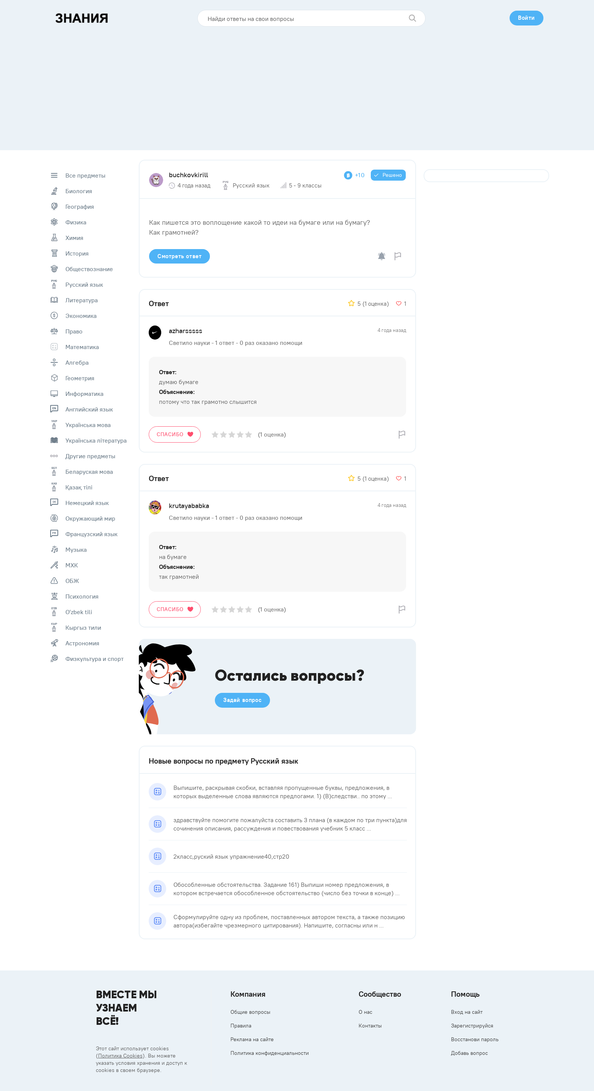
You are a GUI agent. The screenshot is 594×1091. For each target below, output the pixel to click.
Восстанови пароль (475, 1039)
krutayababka (189, 505)
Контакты (370, 1025)
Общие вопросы (250, 1011)
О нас (365, 1011)
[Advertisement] (297, 85)
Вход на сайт (467, 1011)
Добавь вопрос (469, 1053)
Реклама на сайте (252, 1039)
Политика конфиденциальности (269, 1053)
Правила (240, 1025)
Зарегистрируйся (472, 1025)
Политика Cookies (120, 1055)
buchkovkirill (188, 174)
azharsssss (185, 330)
